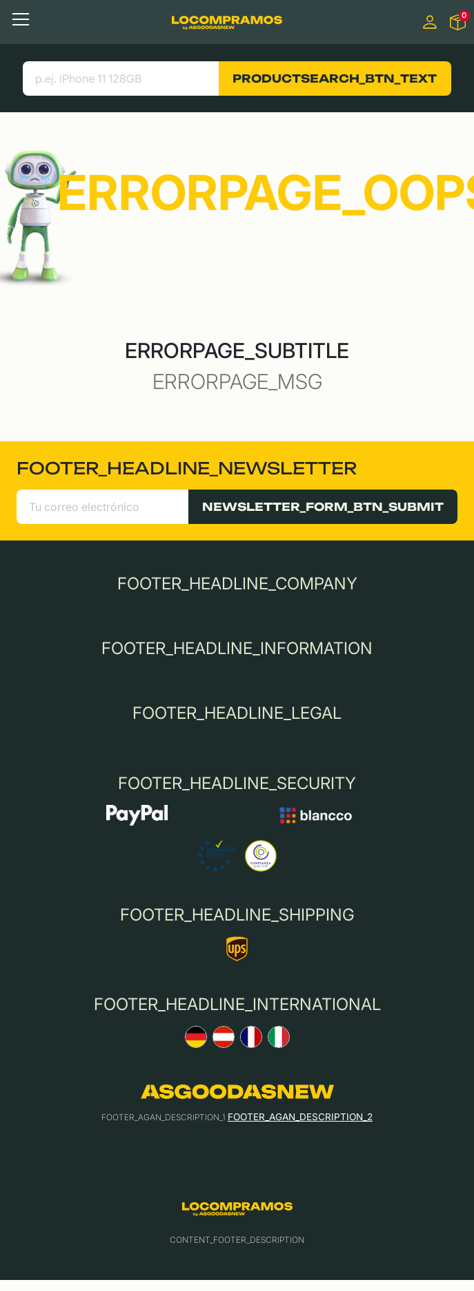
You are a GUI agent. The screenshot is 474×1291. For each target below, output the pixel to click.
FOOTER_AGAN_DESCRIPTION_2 (300, 1116)
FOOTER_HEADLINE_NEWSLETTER (187, 468)
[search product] (121, 78)
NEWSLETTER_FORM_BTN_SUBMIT (323, 507)
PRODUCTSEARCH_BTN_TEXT (335, 78)
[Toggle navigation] (20, 19)
